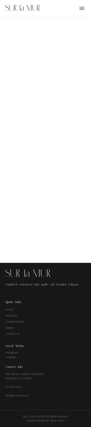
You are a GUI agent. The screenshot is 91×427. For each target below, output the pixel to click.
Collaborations (14, 321)
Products (11, 315)
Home (9, 309)
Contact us (12, 333)
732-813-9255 (13, 387)
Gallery (9, 327)
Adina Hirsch (56, 420)
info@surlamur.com (17, 395)
